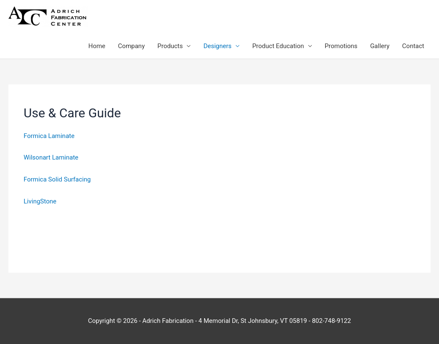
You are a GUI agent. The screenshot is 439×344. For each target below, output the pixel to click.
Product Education (278, 46)
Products (170, 46)
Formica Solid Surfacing (57, 179)
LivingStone (40, 201)
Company (131, 46)
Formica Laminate (49, 136)
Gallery (380, 46)
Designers (217, 46)
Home (96, 46)
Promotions (341, 46)
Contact (413, 46)
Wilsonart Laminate (51, 157)
